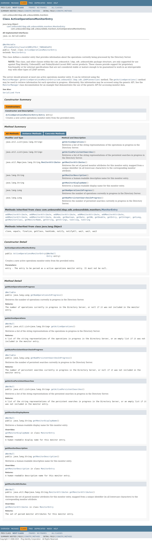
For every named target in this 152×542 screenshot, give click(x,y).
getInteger (124, 217)
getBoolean (68, 217)
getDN (90, 217)
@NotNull (51, 253)
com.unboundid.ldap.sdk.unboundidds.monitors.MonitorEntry (36, 26)
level (23, 47)
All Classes (57, 8)
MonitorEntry (19, 52)
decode (56, 217)
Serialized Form (11, 93)
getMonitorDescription (74, 175)
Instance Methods (31, 133)
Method (36, 11)
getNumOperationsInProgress (77, 190)
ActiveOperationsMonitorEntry (40, 50)
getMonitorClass (13, 220)
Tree (31, 3)
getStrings (61, 220)
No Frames (42, 8)
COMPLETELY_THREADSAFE (39, 47)
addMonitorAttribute (16, 214)
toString (74, 220)
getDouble (100, 217)
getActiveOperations (73, 142)
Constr (27, 11)
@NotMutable (9, 44)
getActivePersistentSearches (77, 152)
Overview (5, 3)
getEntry (111, 217)
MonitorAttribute (50, 162)
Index (49, 3)
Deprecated (39, 3)
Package (15, 3)
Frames (32, 8)
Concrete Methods (55, 133)
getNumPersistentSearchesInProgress (81, 198)
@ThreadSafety (11, 47)
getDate (80, 217)
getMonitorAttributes (73, 162)
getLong (137, 217)
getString (48, 220)
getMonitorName (33, 220)
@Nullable (10, 292)
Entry (42, 115)
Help (56, 3)
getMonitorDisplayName (74, 183)
